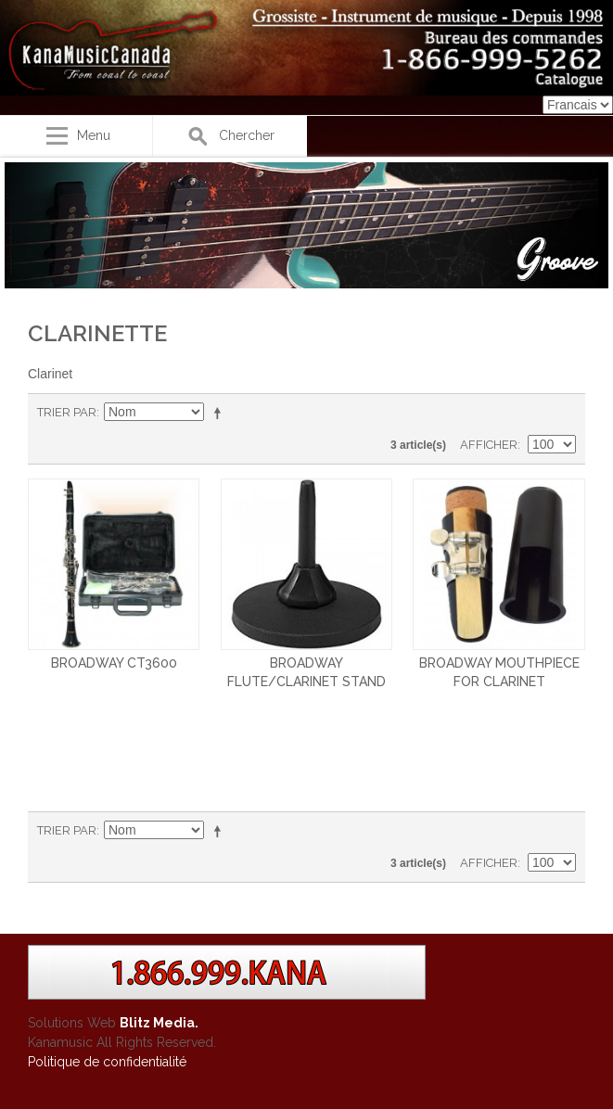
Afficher (488, 445)
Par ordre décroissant (221, 413)
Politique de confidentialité (107, 1061)
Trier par (66, 412)
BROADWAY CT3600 (114, 663)
